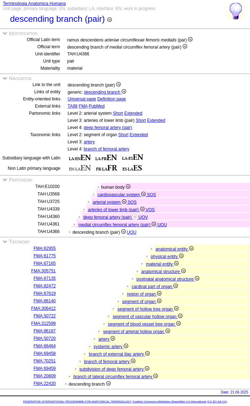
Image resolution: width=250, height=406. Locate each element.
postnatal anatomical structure (167, 279)
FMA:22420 (45, 383)
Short (118, 113)
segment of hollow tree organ (148, 309)
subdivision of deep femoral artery (114, 369)
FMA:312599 (43, 323)
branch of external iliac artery (119, 354)
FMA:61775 (45, 255)
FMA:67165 (45, 263)
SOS (151, 194)
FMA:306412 (43, 308)
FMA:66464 (45, 345)
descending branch (105, 92)
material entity (162, 264)
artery (89, 141)
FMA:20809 (45, 375)
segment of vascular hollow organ (147, 316)
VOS (150, 209)
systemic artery (111, 346)
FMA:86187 (45, 330)
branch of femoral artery (106, 149)
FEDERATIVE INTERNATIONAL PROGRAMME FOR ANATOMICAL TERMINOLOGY (77, 401)
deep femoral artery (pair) (108, 127)
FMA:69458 (45, 353)
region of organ (144, 294)
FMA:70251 (45, 360)
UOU (162, 224)
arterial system (110, 202)
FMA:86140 (45, 300)
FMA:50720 (45, 338)
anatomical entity (174, 249)
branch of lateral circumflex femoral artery (115, 376)
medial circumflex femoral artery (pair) (118, 224)
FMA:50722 (45, 315)
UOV (143, 217)
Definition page (112, 99)
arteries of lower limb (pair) (117, 209)
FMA (83, 106)
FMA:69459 (45, 368)
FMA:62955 (45, 248)
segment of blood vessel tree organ (144, 324)
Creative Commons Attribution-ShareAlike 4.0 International (169, 401)
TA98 (73, 106)
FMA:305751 (43, 270)
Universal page (82, 99)
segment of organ (141, 301)
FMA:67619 (45, 293)
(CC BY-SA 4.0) (217, 401)
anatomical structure (163, 271)
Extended (133, 113)
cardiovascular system (122, 194)
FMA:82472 (45, 285)
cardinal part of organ (155, 286)
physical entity (167, 256)
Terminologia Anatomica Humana (34, 3)
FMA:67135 (45, 278)
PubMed (97, 106)
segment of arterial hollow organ (136, 331)
